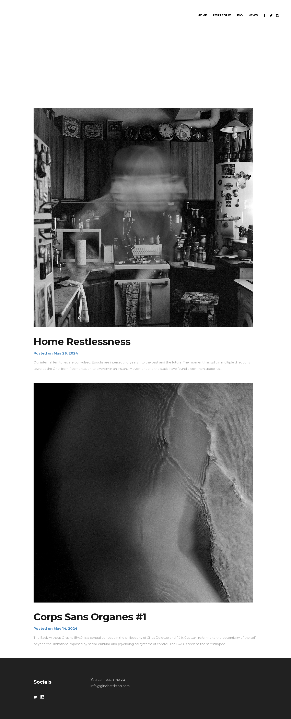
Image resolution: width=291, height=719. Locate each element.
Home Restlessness (82, 341)
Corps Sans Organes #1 (90, 617)
